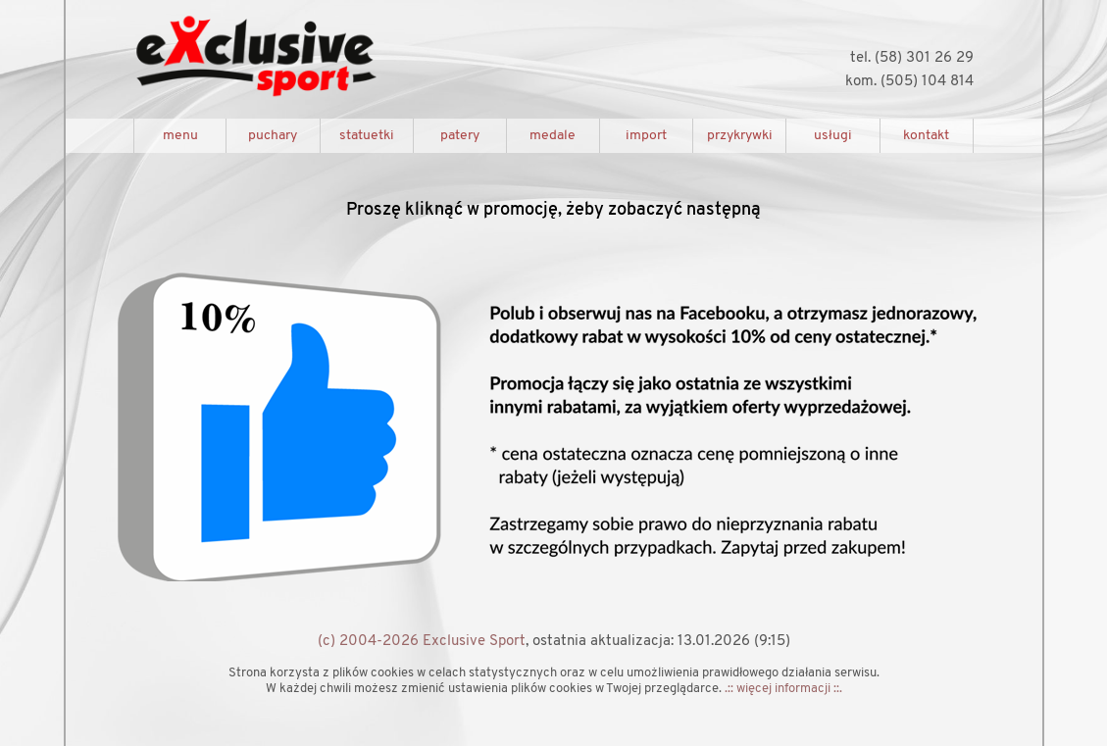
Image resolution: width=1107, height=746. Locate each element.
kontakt (926, 135)
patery (459, 135)
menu (180, 135)
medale (552, 135)
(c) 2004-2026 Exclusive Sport (422, 641)
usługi (833, 135)
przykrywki (740, 135)
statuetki (366, 135)
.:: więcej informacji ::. (783, 688)
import (646, 135)
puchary (272, 135)
